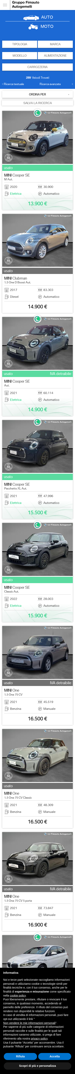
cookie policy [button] (18, 995)
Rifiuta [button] (20, 1056)
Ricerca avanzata (50, 84)
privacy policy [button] (39, 1038)
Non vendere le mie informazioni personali (29, 1023)
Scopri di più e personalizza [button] (37, 1065)
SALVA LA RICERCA (37, 103)
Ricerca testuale (14, 84)
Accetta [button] (55, 1056)
